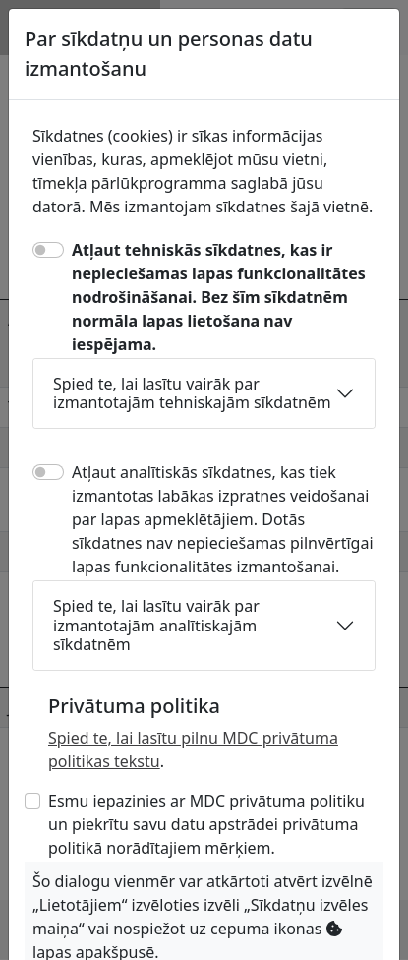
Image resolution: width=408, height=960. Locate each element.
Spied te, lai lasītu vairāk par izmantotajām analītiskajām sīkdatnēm (156, 624)
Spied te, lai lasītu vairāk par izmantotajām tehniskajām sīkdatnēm (192, 393)
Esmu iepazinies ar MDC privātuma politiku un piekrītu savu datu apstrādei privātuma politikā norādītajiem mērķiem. (206, 824)
